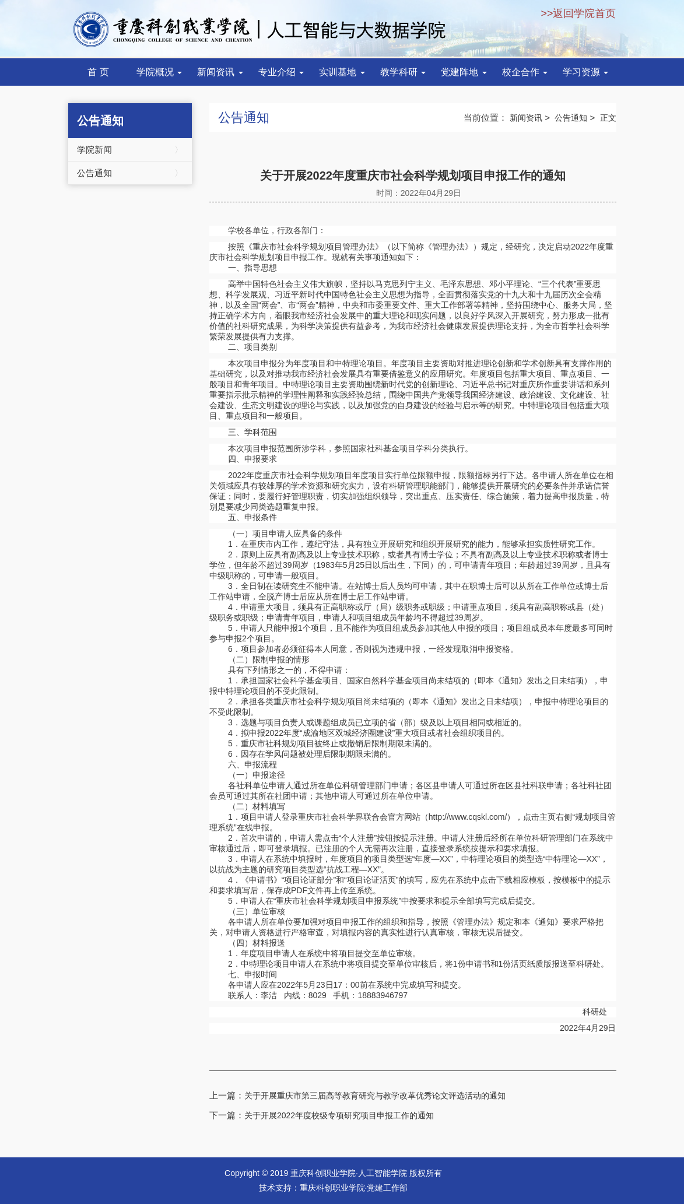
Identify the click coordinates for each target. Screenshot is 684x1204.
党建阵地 (463, 72)
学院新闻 (130, 150)
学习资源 (585, 72)
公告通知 (130, 173)
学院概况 (159, 72)
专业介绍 (281, 72)
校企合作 (525, 72)
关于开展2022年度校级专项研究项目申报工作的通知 (339, 1115)
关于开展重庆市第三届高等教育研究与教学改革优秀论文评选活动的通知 (375, 1095)
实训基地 (341, 72)
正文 (608, 117)
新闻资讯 (220, 72)
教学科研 (403, 72)
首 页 (97, 72)
